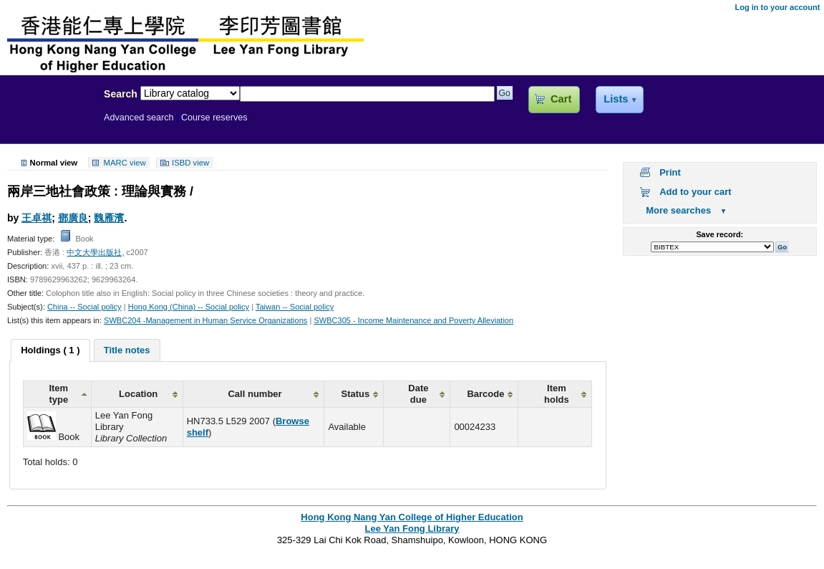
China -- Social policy (84, 306)
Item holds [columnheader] (556, 394)
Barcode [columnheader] (485, 393)
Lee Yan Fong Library (48, 124)
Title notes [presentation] (127, 350)
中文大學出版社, (95, 252)
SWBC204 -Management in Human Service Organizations (205, 320)
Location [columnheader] (138, 393)
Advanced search (139, 118)
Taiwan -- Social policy (295, 306)
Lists (616, 99)
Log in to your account (777, 7)
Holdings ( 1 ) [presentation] (50, 350)
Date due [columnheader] (418, 394)
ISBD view (190, 162)
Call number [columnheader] (254, 393)
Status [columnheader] (355, 393)
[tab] (50, 350)
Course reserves (214, 118)
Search (120, 94)
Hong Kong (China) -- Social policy (188, 306)
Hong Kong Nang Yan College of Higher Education (412, 517)
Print (670, 172)
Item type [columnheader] (58, 394)
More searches (678, 210)
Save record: (719, 234)
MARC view (125, 162)
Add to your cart (695, 191)
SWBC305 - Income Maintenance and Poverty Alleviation (413, 320)
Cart (561, 99)
